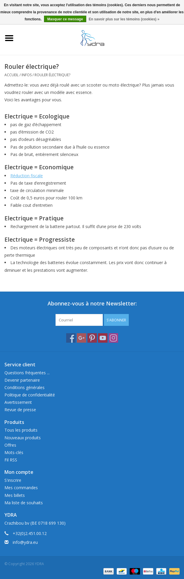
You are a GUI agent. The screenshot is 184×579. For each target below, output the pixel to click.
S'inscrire (12, 480)
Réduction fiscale (26, 175)
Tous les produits (21, 430)
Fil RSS (10, 460)
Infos (27, 74)
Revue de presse (20, 409)
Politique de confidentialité (29, 395)
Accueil (11, 74)
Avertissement (18, 402)
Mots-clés (13, 452)
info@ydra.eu (25, 542)
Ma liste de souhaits (23, 502)
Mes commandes (21, 487)
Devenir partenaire (22, 380)
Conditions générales (24, 387)
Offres (10, 445)
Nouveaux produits (22, 437)
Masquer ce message (65, 19)
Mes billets (14, 495)
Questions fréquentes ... (27, 372)
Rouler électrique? (52, 74)
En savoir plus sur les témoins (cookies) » (124, 19)
